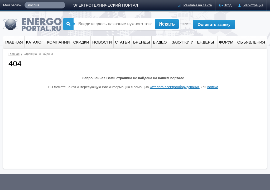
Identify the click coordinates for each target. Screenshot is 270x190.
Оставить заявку (214, 24)
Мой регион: (13, 5)
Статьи (122, 42)
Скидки (81, 42)
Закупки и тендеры (193, 42)
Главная (14, 42)
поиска (212, 87)
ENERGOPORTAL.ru (32, 24)
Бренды (141, 42)
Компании (58, 42)
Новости (102, 42)
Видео (160, 42)
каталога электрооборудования (175, 87)
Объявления (251, 42)
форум (226, 42)
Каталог (35, 42)
